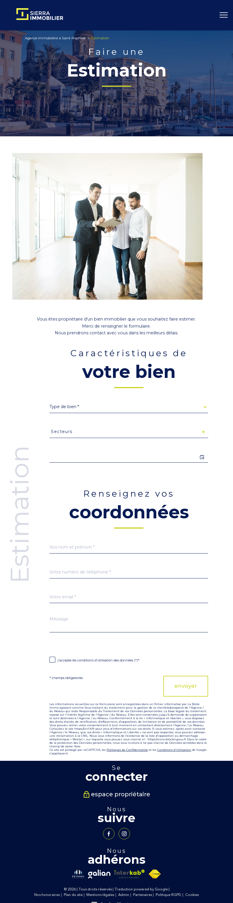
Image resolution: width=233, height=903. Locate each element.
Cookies (192, 895)
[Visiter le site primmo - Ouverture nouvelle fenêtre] (78, 873)
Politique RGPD (168, 895)
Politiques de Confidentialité (127, 749)
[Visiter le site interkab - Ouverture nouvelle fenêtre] (129, 873)
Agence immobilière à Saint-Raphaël (55, 38)
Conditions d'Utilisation (174, 749)
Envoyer (185, 686)
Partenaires (142, 895)
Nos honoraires (47, 895)
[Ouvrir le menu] (223, 15)
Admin (123, 895)
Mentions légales (100, 895)
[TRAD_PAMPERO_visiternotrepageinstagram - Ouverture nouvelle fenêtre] (124, 833)
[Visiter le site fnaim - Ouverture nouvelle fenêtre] (155, 873)
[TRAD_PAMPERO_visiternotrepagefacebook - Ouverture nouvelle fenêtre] (108, 833)
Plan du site (73, 895)
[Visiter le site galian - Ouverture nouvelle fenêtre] (99, 873)
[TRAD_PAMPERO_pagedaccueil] (39, 18)
